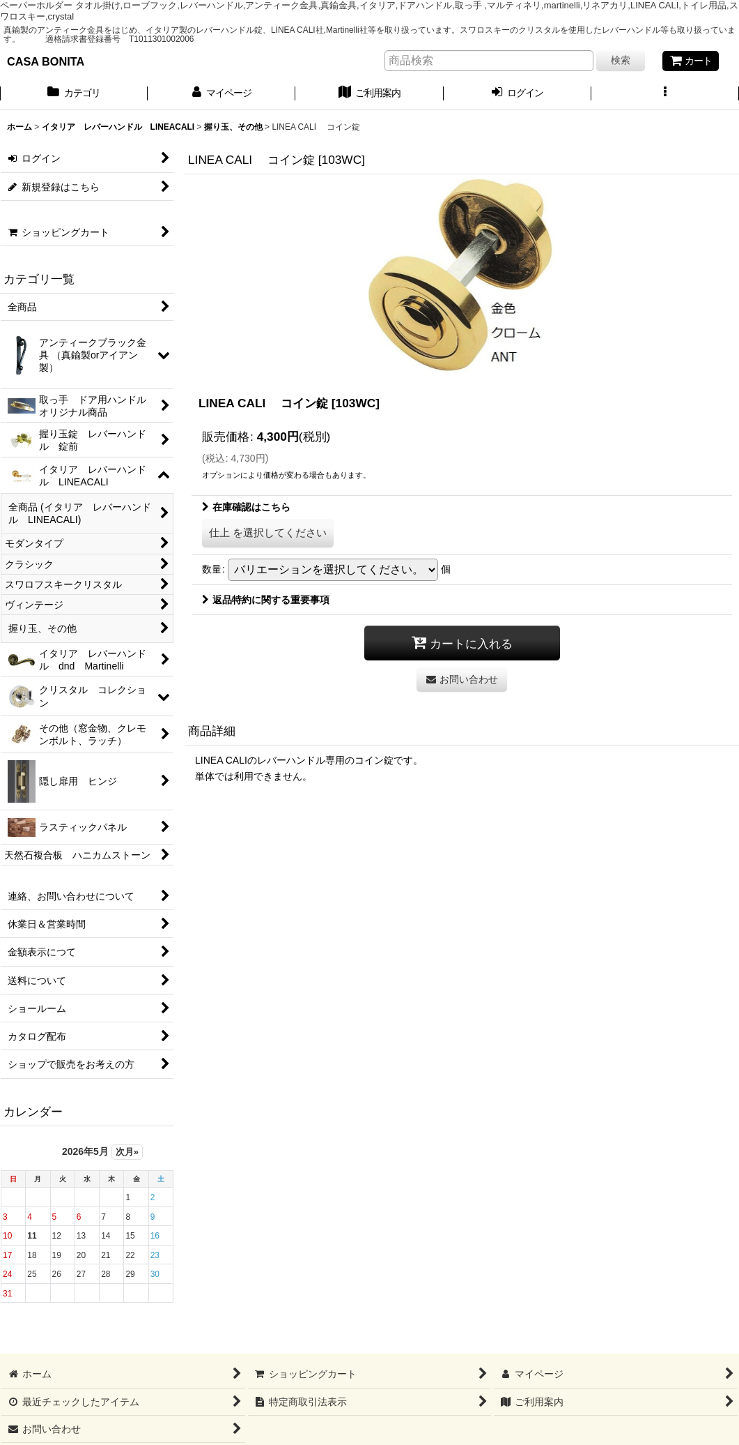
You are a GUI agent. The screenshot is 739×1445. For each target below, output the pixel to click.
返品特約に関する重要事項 (265, 599)
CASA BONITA (45, 61)
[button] (665, 94)
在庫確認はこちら (246, 507)
